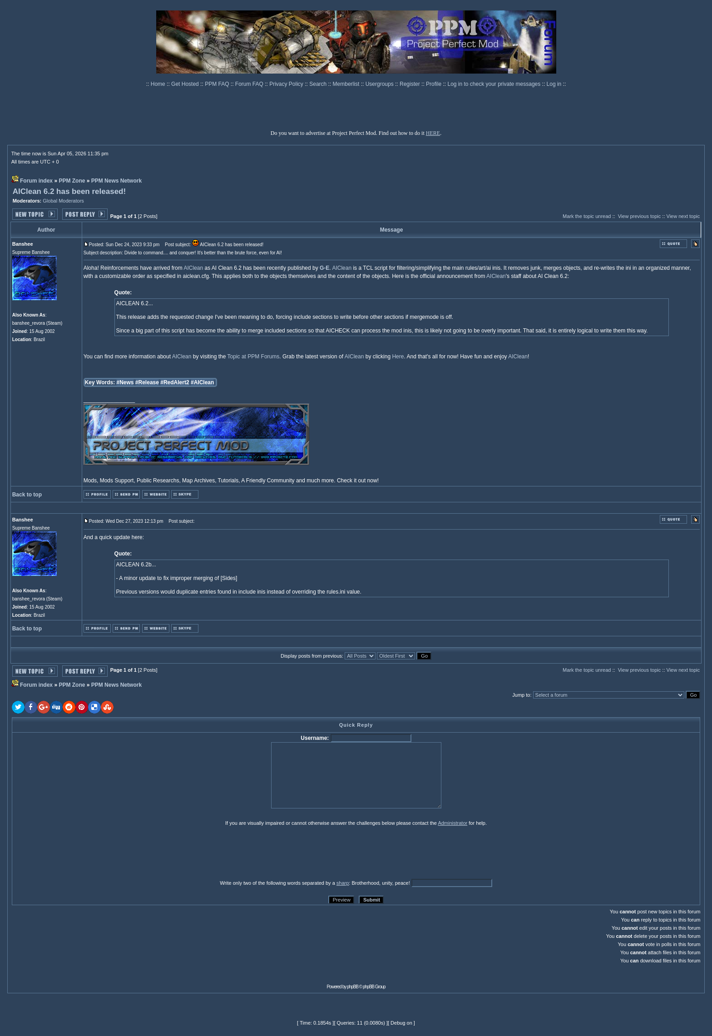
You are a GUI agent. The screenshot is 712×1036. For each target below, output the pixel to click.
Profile (434, 84)
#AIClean (202, 382)
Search (318, 84)
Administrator (452, 823)
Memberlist (347, 84)
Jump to (521, 695)
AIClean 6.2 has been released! (69, 191)
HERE (433, 133)
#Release (147, 382)
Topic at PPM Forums (253, 356)
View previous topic (639, 216)
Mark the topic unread (587, 216)
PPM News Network (116, 181)
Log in (554, 84)
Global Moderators (63, 200)
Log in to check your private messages (494, 84)
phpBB (352, 986)
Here (398, 356)
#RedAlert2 (174, 382)
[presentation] (82, 852)
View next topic (683, 216)
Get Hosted (185, 84)
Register (410, 84)
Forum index (36, 181)
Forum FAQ (250, 84)
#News (125, 382)
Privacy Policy (287, 84)
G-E (324, 268)
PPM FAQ (218, 84)
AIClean (193, 268)
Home (159, 84)
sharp (342, 883)
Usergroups (380, 84)
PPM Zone (72, 181)
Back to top (27, 494)
